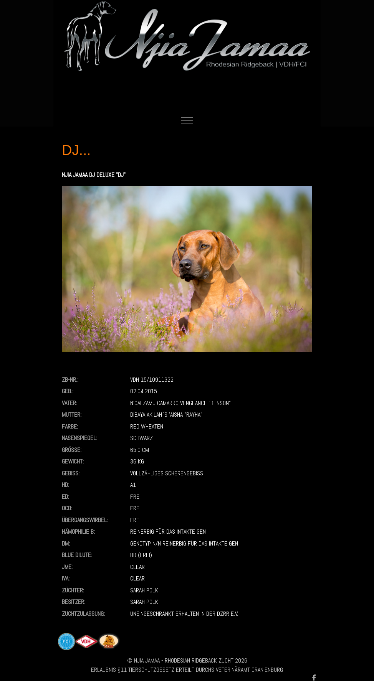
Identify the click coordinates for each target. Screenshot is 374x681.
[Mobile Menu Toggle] (187, 121)
